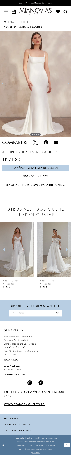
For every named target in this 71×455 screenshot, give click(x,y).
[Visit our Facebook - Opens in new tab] (41, 383)
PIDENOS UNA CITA (36, 176)
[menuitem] (6, 12)
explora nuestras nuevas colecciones (35, 3)
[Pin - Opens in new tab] (46, 142)
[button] (6, 12)
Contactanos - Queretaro (24, 404)
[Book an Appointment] (14, 12)
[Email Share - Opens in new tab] (56, 142)
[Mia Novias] (35, 11)
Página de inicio (15, 22)
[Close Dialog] (3, 445)
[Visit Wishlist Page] (58, 11)
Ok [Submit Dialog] (67, 445)
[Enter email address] (35, 313)
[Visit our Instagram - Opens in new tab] (30, 383)
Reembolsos (11, 418)
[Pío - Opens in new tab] (35, 142)
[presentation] (17, 249)
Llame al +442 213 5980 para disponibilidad (37, 185)
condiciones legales (17, 424)
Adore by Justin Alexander (22, 27)
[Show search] (65, 11)
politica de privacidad (17, 430)
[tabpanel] (35, 84)
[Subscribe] (57, 313)
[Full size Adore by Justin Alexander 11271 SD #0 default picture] (35, 84)
